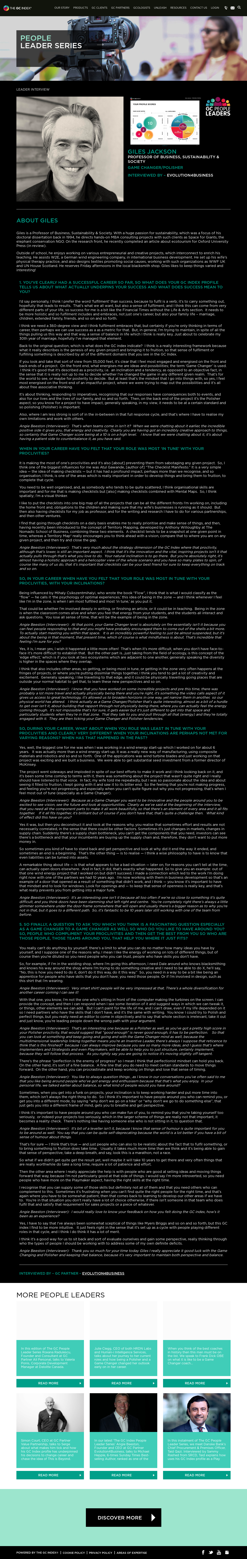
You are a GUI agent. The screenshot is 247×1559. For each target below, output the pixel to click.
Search (240, 8)
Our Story (61, 8)
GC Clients (99, 8)
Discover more (120, 1517)
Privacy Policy (100, 1552)
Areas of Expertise (132, 1552)
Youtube (219, 1553)
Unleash (160, 8)
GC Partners (120, 8)
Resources (178, 8)
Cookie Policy (74, 1552)
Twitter (211, 1553)
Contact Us (198, 8)
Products (80, 8)
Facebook (203, 1553)
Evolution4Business (190, 175)
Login (215, 8)
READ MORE (48, 1383)
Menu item (226, 8)
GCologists (141, 8)
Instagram (227, 1553)
